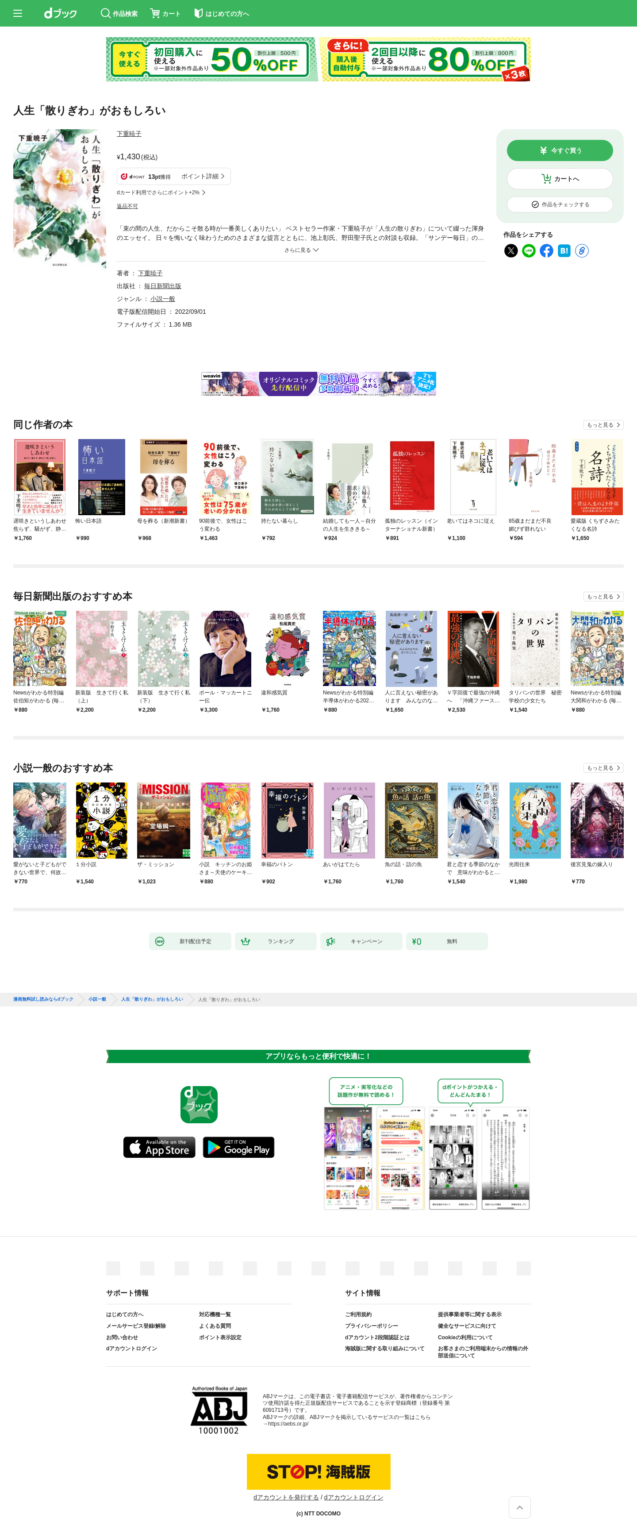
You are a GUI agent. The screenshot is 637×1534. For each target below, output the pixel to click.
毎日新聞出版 (162, 285)
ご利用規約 (358, 1314)
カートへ (566, 178)
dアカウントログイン (131, 1348)
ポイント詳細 (200, 176)
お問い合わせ (122, 1337)
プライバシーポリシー (371, 1326)
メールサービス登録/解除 (136, 1326)
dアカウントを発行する (286, 1497)
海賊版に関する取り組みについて (385, 1348)
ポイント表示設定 (220, 1337)
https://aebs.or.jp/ (288, 1424)
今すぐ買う (566, 150)
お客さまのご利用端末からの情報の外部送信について (483, 1352)
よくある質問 (215, 1326)
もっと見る (600, 425)
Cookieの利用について (465, 1337)
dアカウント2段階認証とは (377, 1337)
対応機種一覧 (215, 1314)
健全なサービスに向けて (467, 1326)
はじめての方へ (124, 1314)
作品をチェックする (566, 204)
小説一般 (162, 298)
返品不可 (127, 206)
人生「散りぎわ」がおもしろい (152, 999)
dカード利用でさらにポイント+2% (158, 192)
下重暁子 (129, 133)
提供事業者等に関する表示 (470, 1314)
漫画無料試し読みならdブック (43, 999)
